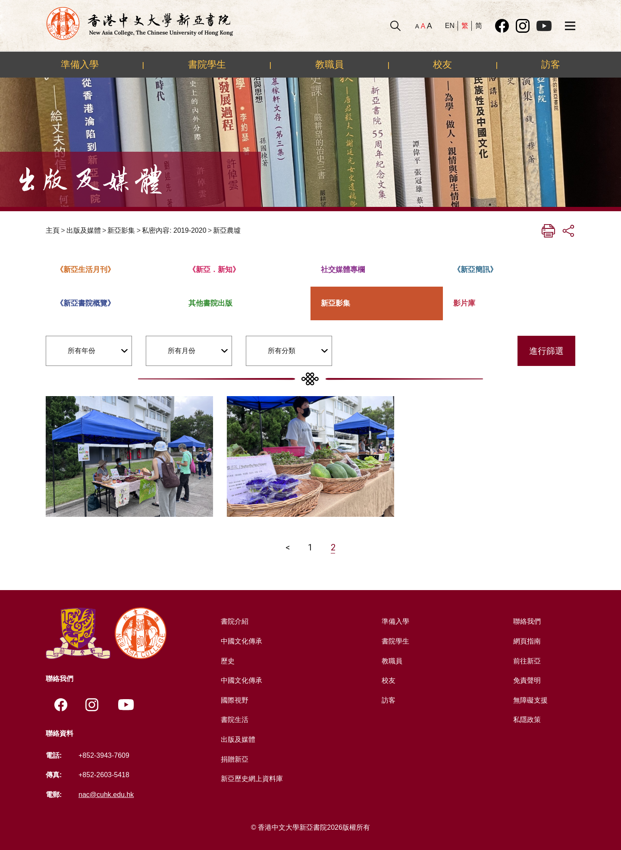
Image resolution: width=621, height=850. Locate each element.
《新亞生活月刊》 (85, 270)
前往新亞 (527, 661)
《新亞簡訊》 (475, 270)
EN (450, 25)
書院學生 (207, 64)
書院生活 (234, 719)
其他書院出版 (210, 303)
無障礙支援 (530, 700)
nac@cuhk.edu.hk (106, 794)
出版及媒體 (83, 230)
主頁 (53, 230)
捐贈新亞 (234, 759)
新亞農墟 (227, 230)
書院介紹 (234, 621)
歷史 (228, 661)
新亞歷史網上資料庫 (252, 778)
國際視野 (234, 700)
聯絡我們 (527, 621)
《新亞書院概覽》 (85, 303)
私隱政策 (527, 719)
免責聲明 (527, 680)
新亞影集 (121, 230)
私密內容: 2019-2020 (174, 230)
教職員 (329, 64)
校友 (442, 64)
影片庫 (464, 303)
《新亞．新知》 (214, 270)
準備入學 (80, 64)
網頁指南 (527, 641)
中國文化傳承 (241, 641)
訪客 (550, 64)
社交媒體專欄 (343, 270)
